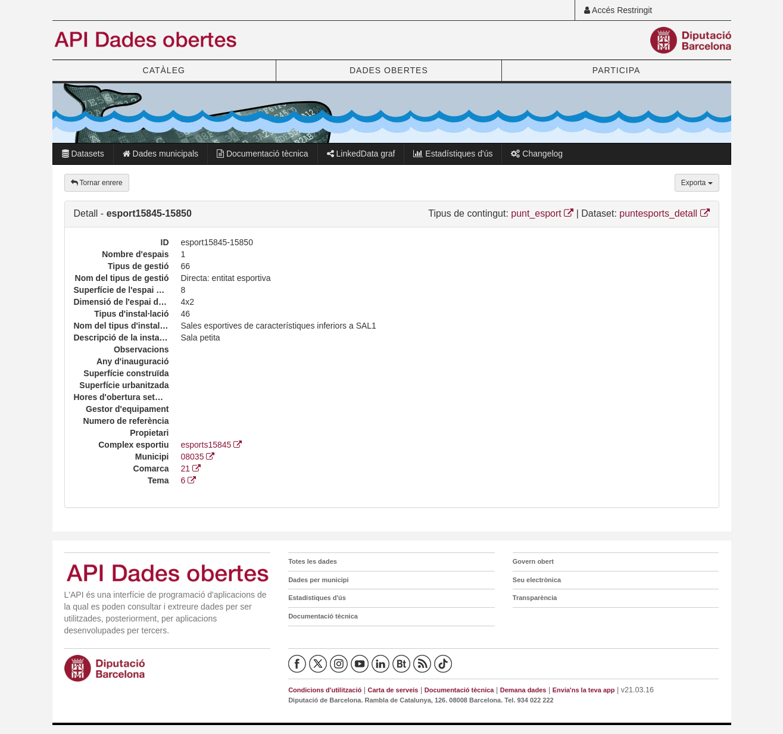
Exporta (697, 183)
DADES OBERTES (389, 70)
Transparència (535, 597)
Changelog (537, 153)
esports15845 (211, 444)
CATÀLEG (164, 70)
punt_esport (542, 213)
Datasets (83, 153)
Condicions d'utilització (324, 690)
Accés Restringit (618, 10)
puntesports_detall (664, 213)
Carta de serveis (392, 690)
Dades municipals (160, 153)
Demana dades (523, 690)
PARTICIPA (616, 70)
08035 (198, 456)
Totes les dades (312, 561)
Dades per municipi (318, 579)
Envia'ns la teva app (584, 690)
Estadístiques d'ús (452, 153)
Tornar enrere (97, 183)
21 (191, 468)
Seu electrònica (537, 579)
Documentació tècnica (262, 153)
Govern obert (533, 561)
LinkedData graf (361, 153)
